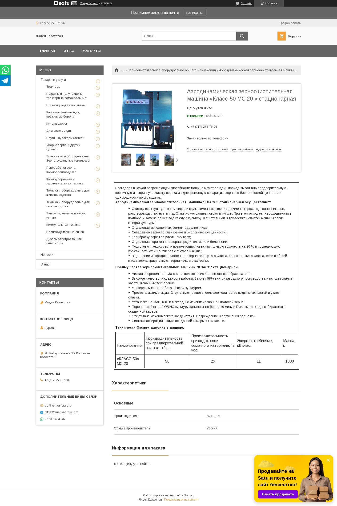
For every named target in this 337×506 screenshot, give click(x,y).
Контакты (91, 51)
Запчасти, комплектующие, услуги (66, 215)
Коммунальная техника (63, 224)
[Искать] (242, 36)
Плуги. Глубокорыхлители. (65, 138)
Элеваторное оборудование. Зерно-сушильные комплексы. (68, 158)
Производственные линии (65, 232)
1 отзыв (246, 3)
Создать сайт (89, 3)
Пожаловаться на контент (181, 499)
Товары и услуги (53, 80)
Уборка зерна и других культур (63, 147)
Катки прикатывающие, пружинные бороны (63, 114)
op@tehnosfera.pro (58, 405)
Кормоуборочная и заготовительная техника (64, 181)
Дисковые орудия (59, 130)
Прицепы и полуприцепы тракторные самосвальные (66, 96)
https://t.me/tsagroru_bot (61, 412)
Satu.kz (189, 495)
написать (194, 13)
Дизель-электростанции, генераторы (64, 241)
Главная (47, 51)
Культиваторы (56, 123)
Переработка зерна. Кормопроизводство (61, 170)
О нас (69, 51)
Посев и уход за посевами (65, 105)
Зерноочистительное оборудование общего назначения (172, 70)
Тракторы (53, 86)
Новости (46, 255)
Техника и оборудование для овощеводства (68, 204)
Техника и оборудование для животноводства (68, 192)
